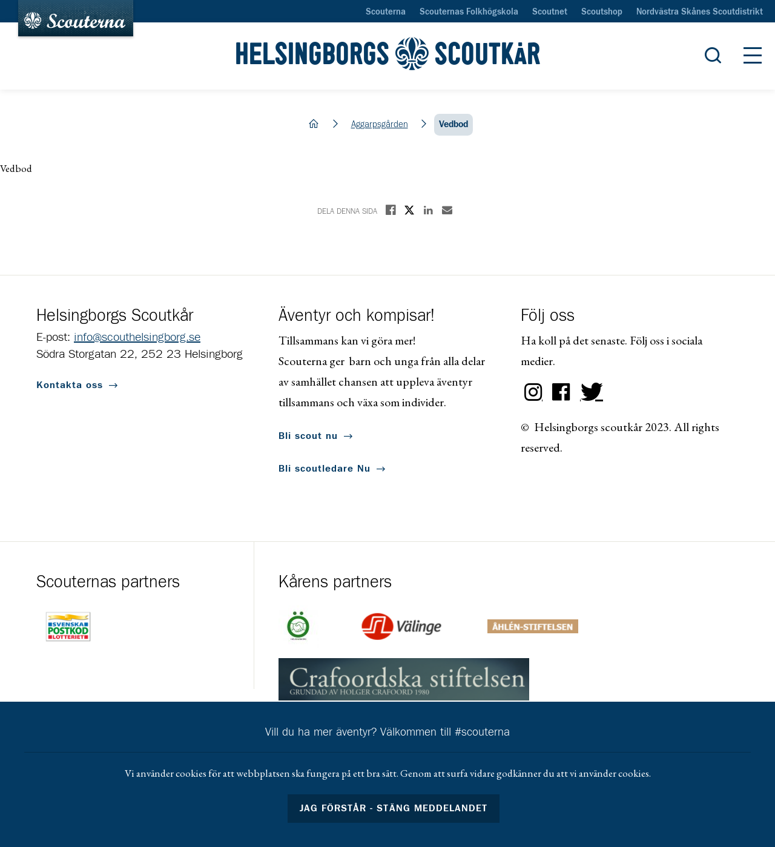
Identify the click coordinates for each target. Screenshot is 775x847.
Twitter (589, 392)
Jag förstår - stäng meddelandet (393, 808)
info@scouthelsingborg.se (137, 337)
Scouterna (386, 12)
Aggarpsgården (379, 124)
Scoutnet (549, 12)
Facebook (561, 392)
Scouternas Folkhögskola (469, 12)
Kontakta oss (69, 385)
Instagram (533, 392)
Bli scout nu (308, 436)
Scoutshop (601, 12)
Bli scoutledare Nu (325, 468)
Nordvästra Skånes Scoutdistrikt (699, 12)
